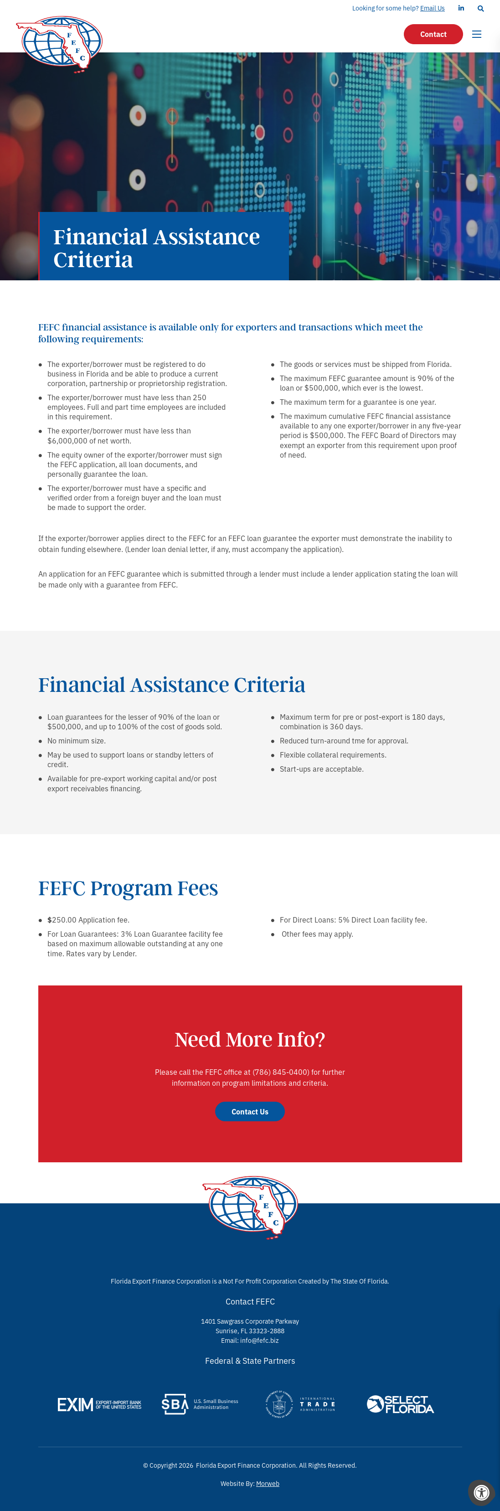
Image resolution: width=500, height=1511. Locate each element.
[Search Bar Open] (481, 8)
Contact (433, 34)
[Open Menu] (478, 34)
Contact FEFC (250, 1301)
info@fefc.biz (259, 1340)
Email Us (432, 7)
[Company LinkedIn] (461, 8)
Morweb (267, 1483)
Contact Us (250, 1111)
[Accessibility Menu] (481, 1492)
